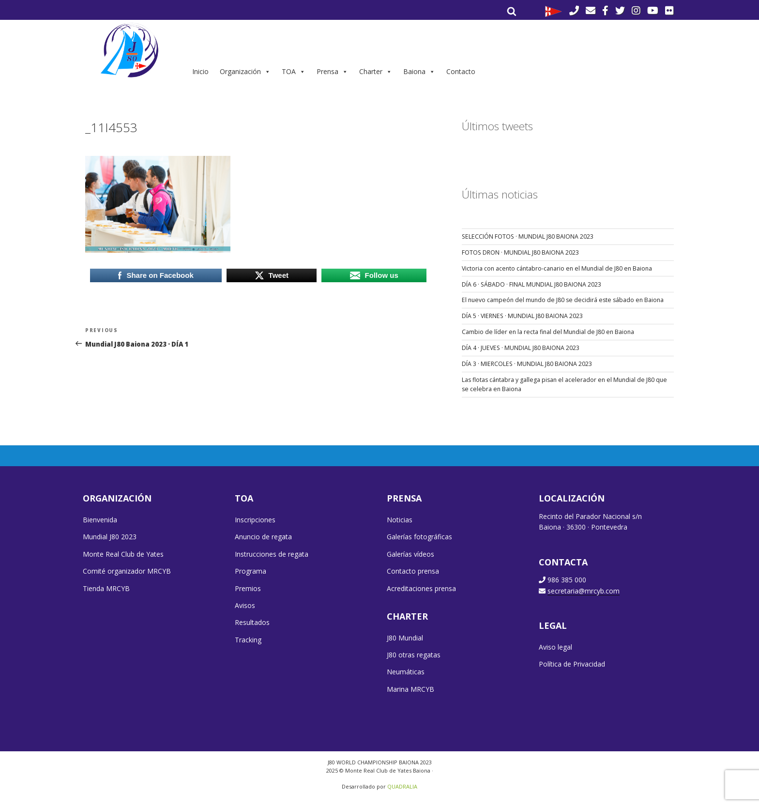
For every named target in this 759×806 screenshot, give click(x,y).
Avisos (245, 605)
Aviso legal (555, 647)
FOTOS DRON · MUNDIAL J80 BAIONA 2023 (520, 252)
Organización (245, 71)
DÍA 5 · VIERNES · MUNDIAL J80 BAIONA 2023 (522, 316)
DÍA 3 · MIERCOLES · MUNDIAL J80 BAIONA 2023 (527, 364)
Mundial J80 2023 (110, 536)
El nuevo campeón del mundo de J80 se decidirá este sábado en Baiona (563, 300)
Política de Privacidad (572, 664)
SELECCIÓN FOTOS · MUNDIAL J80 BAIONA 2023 (527, 236)
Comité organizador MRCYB (127, 571)
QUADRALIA (402, 786)
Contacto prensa (413, 571)
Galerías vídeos (410, 554)
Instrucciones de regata (271, 554)
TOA (293, 71)
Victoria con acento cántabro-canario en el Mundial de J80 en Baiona (557, 268)
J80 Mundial (405, 637)
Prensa (332, 71)
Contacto (460, 71)
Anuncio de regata (263, 536)
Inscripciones (255, 519)
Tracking (248, 639)
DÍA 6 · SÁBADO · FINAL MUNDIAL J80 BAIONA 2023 (531, 284)
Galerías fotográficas (419, 536)
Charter (375, 71)
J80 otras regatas (413, 654)
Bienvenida (100, 519)
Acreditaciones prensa (421, 588)
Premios (248, 588)
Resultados (252, 622)
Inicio (200, 71)
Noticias (399, 519)
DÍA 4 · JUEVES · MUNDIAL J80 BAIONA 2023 (520, 348)
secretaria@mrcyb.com (583, 590)
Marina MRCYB (410, 689)
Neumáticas (406, 671)
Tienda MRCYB (106, 588)
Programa (250, 571)
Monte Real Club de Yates (123, 554)
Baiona (419, 71)
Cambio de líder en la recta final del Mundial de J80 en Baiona (548, 332)
